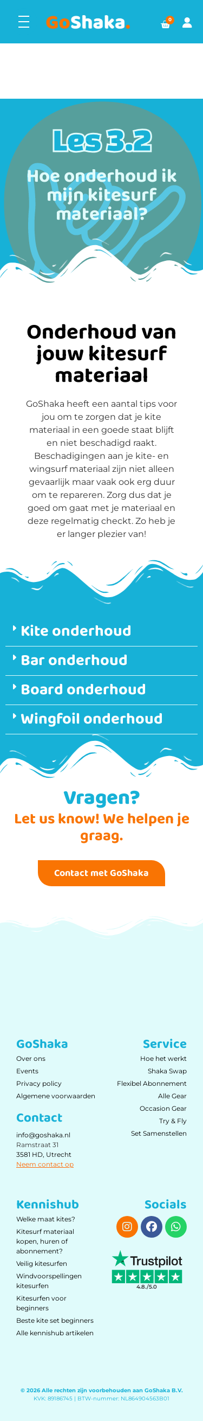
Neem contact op (45, 1164)
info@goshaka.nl (43, 1135)
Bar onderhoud (74, 660)
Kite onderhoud (76, 631)
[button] (101, 632)
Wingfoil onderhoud (92, 719)
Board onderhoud (83, 689)
